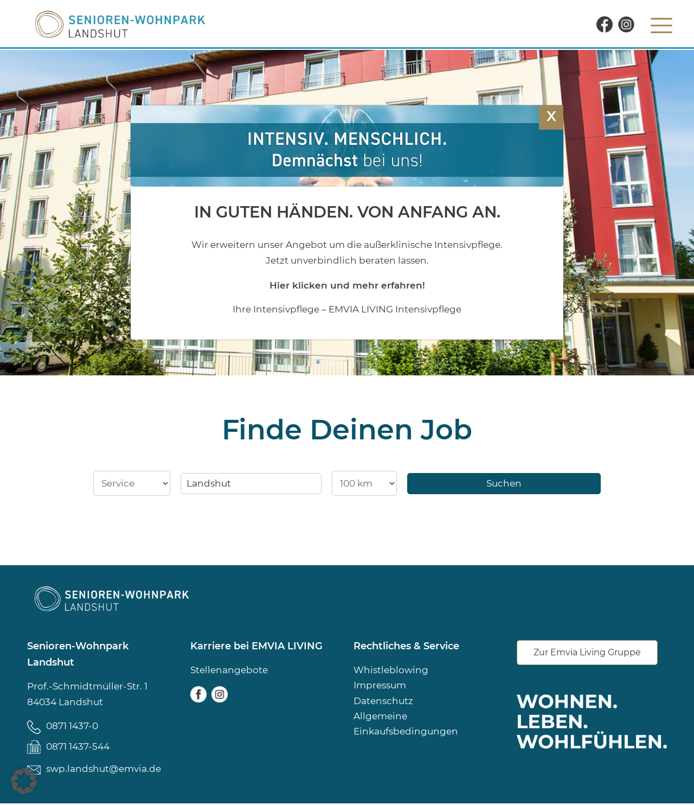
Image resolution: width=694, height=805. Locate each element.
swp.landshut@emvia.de (103, 770)
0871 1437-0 (72, 725)
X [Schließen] (551, 115)
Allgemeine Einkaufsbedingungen (406, 725)
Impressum (380, 685)
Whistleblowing (391, 670)
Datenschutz (383, 701)
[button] (24, 781)
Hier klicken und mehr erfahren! (347, 285)
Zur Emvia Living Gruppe (587, 653)
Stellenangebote (229, 670)
